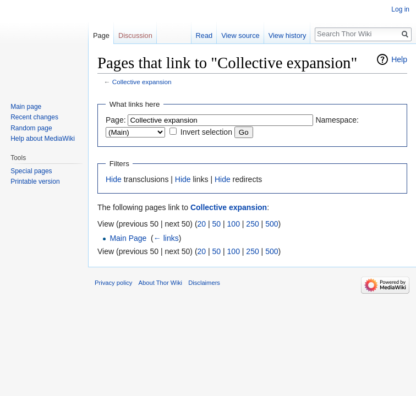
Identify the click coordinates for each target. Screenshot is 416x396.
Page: (116, 120)
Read (204, 35)
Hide (114, 179)
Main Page (128, 238)
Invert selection (206, 132)
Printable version (34, 181)
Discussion (135, 35)
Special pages (31, 171)
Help (399, 59)
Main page (25, 107)
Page (101, 35)
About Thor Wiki (160, 282)
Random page (31, 128)
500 (271, 223)
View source (240, 35)
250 (252, 223)
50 (216, 223)
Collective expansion (142, 81)
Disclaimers (204, 282)
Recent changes (34, 117)
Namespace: (337, 120)
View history (287, 35)
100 (233, 223)
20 (202, 223)
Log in (400, 9)
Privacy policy (113, 282)
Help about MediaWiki (42, 138)
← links (166, 238)
